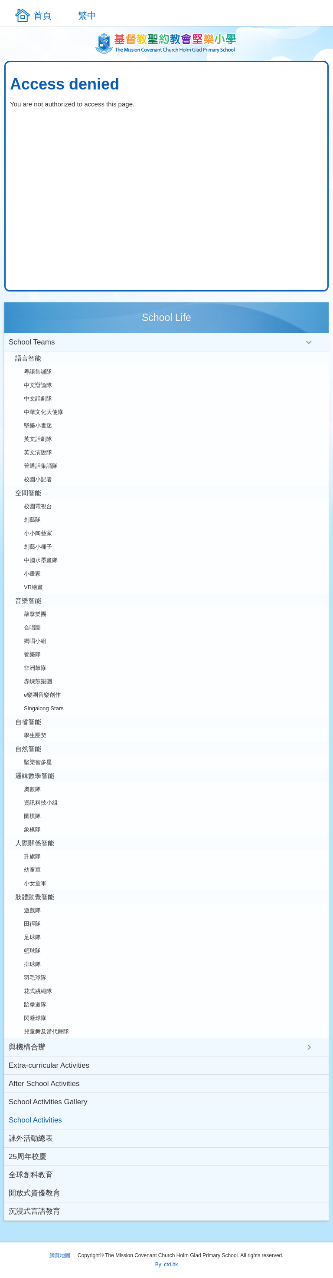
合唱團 (32, 627)
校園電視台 (38, 506)
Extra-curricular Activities (49, 1065)
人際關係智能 (34, 843)
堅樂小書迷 (38, 425)
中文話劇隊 (38, 398)
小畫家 (32, 573)
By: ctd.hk (166, 1264)
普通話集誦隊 (41, 466)
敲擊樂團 (35, 614)
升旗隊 (32, 856)
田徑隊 (32, 923)
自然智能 (28, 748)
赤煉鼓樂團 (38, 681)
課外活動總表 (31, 1138)
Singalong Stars (44, 708)
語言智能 (28, 358)
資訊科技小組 (41, 802)
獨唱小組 (35, 641)
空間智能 (28, 493)
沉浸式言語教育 (34, 1211)
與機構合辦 (27, 1047)
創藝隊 (32, 519)
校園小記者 (38, 479)
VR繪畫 (33, 587)
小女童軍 (35, 883)
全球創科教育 (31, 1175)
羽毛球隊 (35, 977)
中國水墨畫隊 (41, 560)
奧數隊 (32, 789)
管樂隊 (32, 654)
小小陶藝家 (38, 533)
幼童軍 (32, 870)
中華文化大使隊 (43, 412)
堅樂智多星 (38, 762)
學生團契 (35, 735)
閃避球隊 (35, 1018)
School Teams (32, 342)
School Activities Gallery (48, 1102)
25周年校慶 (27, 1156)
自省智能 (28, 721)
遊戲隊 (32, 910)
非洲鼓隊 (35, 668)
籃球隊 (32, 950)
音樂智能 (28, 600)
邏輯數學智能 (34, 775)
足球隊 (32, 937)
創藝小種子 (38, 546)
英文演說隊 (38, 452)
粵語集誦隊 (38, 371)
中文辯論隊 (38, 385)
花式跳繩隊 (38, 991)
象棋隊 (32, 829)
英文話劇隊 (38, 439)
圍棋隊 (32, 816)
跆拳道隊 (35, 1004)
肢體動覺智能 (34, 897)
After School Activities (44, 1083)
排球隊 (32, 964)
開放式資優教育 (34, 1193)
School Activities (35, 1120)
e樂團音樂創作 (42, 695)
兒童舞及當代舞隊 (46, 1031)
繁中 (87, 15)
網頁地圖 (59, 1255)
